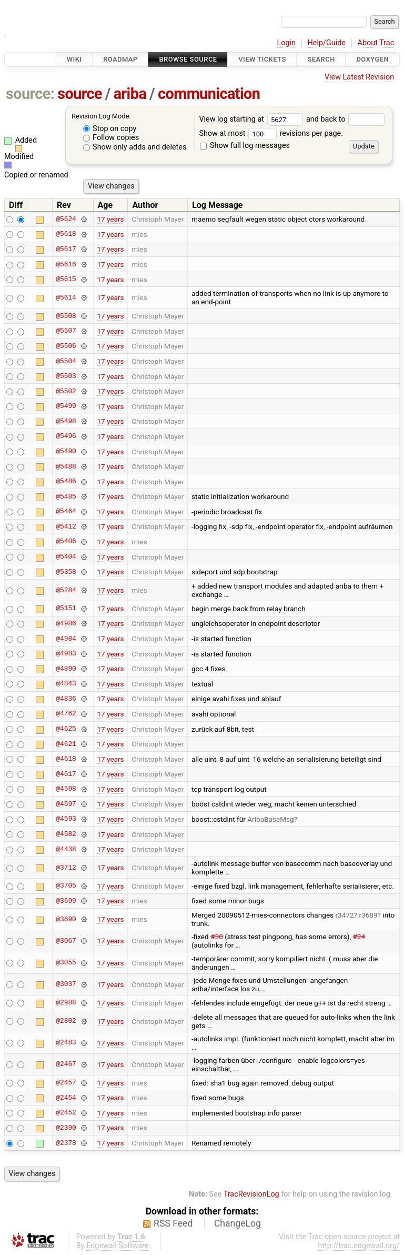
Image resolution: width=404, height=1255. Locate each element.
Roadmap (120, 59)
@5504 (66, 361)
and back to (345, 119)
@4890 (66, 668)
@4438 (66, 849)
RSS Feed (173, 1223)
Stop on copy (110, 128)
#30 (216, 936)
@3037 (66, 984)
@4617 (66, 774)
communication (209, 94)
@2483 (66, 1043)
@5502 (66, 391)
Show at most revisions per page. (271, 133)
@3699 (66, 900)
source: (30, 94)
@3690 (66, 919)
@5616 (66, 264)
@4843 (66, 684)
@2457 (66, 1083)
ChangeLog (237, 1223)
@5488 (66, 466)
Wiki (74, 59)
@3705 (66, 886)
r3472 (345, 915)
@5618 (66, 234)
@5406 (66, 541)
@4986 (66, 623)
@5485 (66, 496)
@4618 (66, 759)
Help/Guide (327, 42)
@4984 (66, 638)
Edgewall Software (117, 1245)
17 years (110, 219)
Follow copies (111, 137)
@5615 (66, 279)
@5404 (66, 557)
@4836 (66, 698)
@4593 (66, 819)
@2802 (66, 1021)
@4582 (66, 834)
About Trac (376, 42)
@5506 (66, 346)
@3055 (66, 963)
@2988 (66, 1003)
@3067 (66, 940)
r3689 (368, 915)
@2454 (66, 1097)
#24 (359, 936)
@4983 (66, 654)
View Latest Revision (359, 77)
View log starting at (252, 119)
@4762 (66, 714)
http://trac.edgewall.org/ (359, 1245)
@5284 (66, 590)
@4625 (66, 729)
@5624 (66, 219)
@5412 (66, 526)
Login (286, 42)
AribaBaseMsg (270, 819)
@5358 (66, 571)
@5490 (66, 451)
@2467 (66, 1064)
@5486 (66, 481)
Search (321, 59)
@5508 (66, 316)
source (79, 94)
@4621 (66, 744)
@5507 (66, 331)
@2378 (66, 1143)
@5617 (66, 249)
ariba (130, 94)
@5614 (66, 297)
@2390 (66, 1127)
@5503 (66, 376)
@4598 (66, 789)
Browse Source (188, 59)
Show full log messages (245, 145)
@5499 (66, 406)
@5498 (66, 421)
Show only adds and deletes (135, 147)
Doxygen (372, 59)
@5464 (66, 511)
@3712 (66, 867)
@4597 (66, 804)
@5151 (66, 608)
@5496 (66, 436)
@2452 (66, 1113)
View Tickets (262, 59)
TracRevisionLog (251, 1194)
